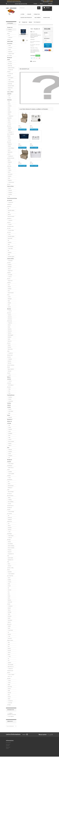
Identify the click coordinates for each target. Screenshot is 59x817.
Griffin (9, 690)
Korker (9, 109)
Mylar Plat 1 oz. (11, 666)
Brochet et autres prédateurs (10, 217)
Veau (9, 642)
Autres (9, 45)
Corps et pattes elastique (10, 474)
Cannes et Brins (10, 258)
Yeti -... (19, 125)
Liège (9, 79)
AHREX (9, 626)
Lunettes (9, 407)
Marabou (9, 600)
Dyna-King (10, 686)
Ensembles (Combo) (10, 261)
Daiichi (9, 618)
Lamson (9, 268)
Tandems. (9, 333)
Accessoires (9, 43)
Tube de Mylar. (10, 664)
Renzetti (9, 692)
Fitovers (9, 409)
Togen (9, 614)
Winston (9, 286)
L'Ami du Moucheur (9, 125)
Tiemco (9, 610)
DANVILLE (10, 517)
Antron (9, 483)
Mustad (9, 608)
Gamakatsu (10, 620)
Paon (9, 593)
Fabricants (10, 721)
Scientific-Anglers (11, 210)
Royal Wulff (10, 238)
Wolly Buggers (10, 335)
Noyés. (9, 326)
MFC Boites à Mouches (10, 386)
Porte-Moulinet (11, 81)
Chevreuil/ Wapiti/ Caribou (10, 639)
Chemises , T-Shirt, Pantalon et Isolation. (10, 134)
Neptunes (10, 322)
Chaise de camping (9, 38)
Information (10, 709)
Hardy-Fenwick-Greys (10, 293)
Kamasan (9, 616)
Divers (9, 89)
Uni (8, 632)
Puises (8, 415)
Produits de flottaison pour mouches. (10, 355)
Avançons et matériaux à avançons (10, 204)
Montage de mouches (9, 460)
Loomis (9, 122)
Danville (9, 634)
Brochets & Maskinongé (9, 319)
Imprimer (34, 61)
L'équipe (29, 14)
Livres (9, 97)
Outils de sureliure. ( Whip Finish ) (10, 567)
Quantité (45, 32)
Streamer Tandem (9, 372)
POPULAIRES (10, 41)
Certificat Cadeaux (9, 404)
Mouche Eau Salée (10, 350)
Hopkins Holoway (11, 67)
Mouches (9, 308)
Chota (9, 107)
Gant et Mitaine (11, 148)
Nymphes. (10, 328)
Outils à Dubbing (11, 545)
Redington (10, 266)
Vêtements (9, 99)
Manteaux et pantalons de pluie (10, 157)
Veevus (9, 525)
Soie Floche (10, 630)
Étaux (9, 682)
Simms (9, 103)
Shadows (10, 359)
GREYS (9, 445)
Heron (9, 598)
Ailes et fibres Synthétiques (10, 464)
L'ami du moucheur (9, 382)
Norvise (9, 696)
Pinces (9, 49)
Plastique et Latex (9, 488)
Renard (9, 648)
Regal (9, 684)
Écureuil (9, 650)
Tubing (9, 497)
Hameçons (10, 606)
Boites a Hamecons (9, 623)
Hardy (9, 431)
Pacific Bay (10, 65)
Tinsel (9, 656)
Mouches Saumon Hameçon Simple (10, 365)
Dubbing (9, 499)
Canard (9, 585)
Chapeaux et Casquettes (10, 117)
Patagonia (10, 128)
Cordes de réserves (9, 221)
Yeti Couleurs (47, 38)
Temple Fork (10, 87)
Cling (9, 393)
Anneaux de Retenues (10, 74)
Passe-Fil (9, 551)
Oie (8, 587)
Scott (9, 304)
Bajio (9, 413)
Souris (9, 339)
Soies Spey (10, 248)
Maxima (9, 214)
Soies (9, 234)
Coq (8, 591)
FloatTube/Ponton (10, 395)
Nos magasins (11, 716)
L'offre (22, 14)
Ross (9, 435)
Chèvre (9, 652)
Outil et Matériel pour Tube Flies (10, 574)
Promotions (46, 17)
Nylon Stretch (10, 535)
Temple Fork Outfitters (9, 271)
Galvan (9, 427)
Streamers (10, 316)
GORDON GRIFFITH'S (9, 520)
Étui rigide (10, 274)
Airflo (9, 212)
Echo (9, 290)
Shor (9, 391)
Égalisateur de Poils (10, 560)
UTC (9, 481)
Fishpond (10, 190)
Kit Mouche (10, 700)
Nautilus (9, 443)
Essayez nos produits (26, 17)
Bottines (9, 105)
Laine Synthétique (9, 532)
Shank (9, 628)
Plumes (9, 581)
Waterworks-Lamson (9, 153)
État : (31, 31)
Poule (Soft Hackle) (9, 603)
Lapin (9, 644)
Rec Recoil (10, 63)
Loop (9, 284)
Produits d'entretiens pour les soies (10, 226)
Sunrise (9, 688)
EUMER (9, 579)
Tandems (9, 314)
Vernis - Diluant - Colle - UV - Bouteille (10, 676)
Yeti (9, 196)
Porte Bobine (10, 543)
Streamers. (10, 331)
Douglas (9, 302)
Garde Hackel (10, 557)
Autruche (9, 589)
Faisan (9, 595)
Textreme (9, 529)
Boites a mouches (9, 378)
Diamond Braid (10, 485)
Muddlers (9, 337)
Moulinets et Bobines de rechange (9, 421)
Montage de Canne (9, 58)
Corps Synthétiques (9, 478)
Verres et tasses (9, 32)
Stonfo (9, 698)
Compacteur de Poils (10, 554)
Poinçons (9, 549)
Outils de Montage (9, 538)
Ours (9, 646)
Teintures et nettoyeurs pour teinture (10, 670)
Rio (8, 208)
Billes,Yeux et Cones (10, 468)
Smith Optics (10, 411)
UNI (8, 515)
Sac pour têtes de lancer (10, 231)
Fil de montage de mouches (10, 512)
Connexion (50, 3)
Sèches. (9, 324)
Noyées (9, 345)
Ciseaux (9, 541)
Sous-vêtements (9, 165)
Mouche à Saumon (9, 342)
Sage (9, 300)
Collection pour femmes (10, 183)
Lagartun (9, 662)
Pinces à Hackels (11, 547)
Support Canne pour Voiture (10, 54)
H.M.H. (9, 577)
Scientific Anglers (11, 256)
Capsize (9, 130)
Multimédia (38, 17)
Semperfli (9, 527)
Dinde (9, 583)
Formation (37, 14)
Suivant (27, 40)
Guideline (9, 176)
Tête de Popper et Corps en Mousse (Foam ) (10, 493)
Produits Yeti (9, 27)
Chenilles (10, 471)
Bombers (9, 347)
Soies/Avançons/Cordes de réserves (11, 199)
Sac (9, 35)
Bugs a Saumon (11, 369)
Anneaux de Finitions (10, 70)
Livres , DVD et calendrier (10, 92)
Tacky (9, 389)
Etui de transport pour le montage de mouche (10, 506)
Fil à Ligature (10, 77)
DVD (9, 95)
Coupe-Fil (10, 47)
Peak (9, 694)
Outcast (9, 399)
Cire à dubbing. (11, 501)
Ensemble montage (9, 703)
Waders (9, 170)
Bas (9, 101)
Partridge (9, 612)
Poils (9, 636)
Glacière (9, 29)
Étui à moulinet (11, 441)
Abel (9, 425)
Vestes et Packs (10, 186)
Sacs (8, 447)
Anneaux (10, 61)
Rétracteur (10, 51)
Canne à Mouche (9, 277)
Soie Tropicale (10, 246)
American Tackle (11, 85)
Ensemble (10, 571)
